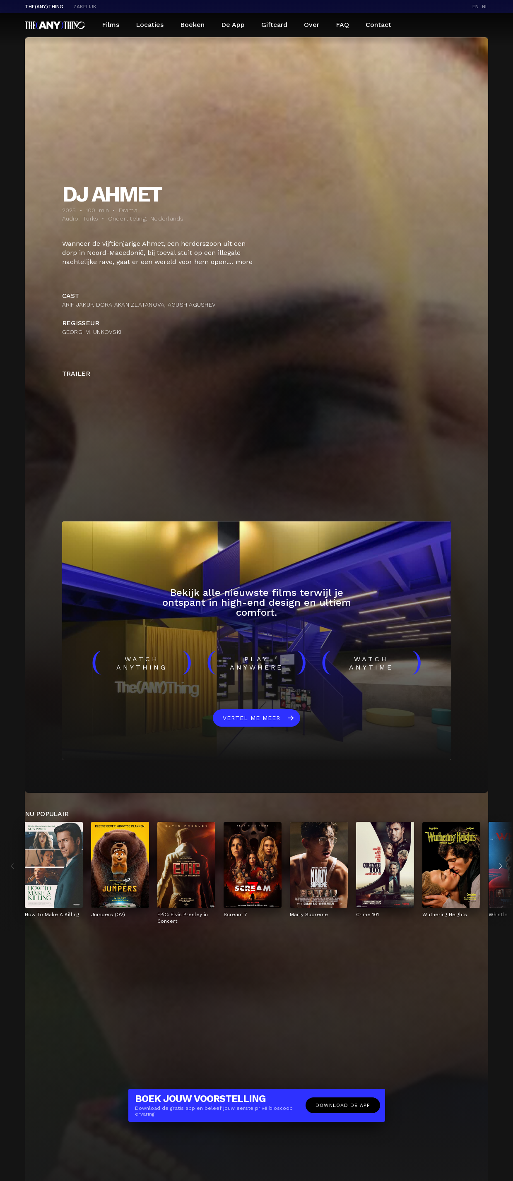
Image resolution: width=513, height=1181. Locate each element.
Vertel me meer (251, 718)
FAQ (342, 25)
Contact (378, 25)
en (475, 7)
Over (311, 25)
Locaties (150, 25)
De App (233, 25)
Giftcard (274, 25)
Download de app (343, 1105)
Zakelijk (84, 7)
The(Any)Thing (44, 7)
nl (485, 7)
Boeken (192, 25)
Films (110, 25)
